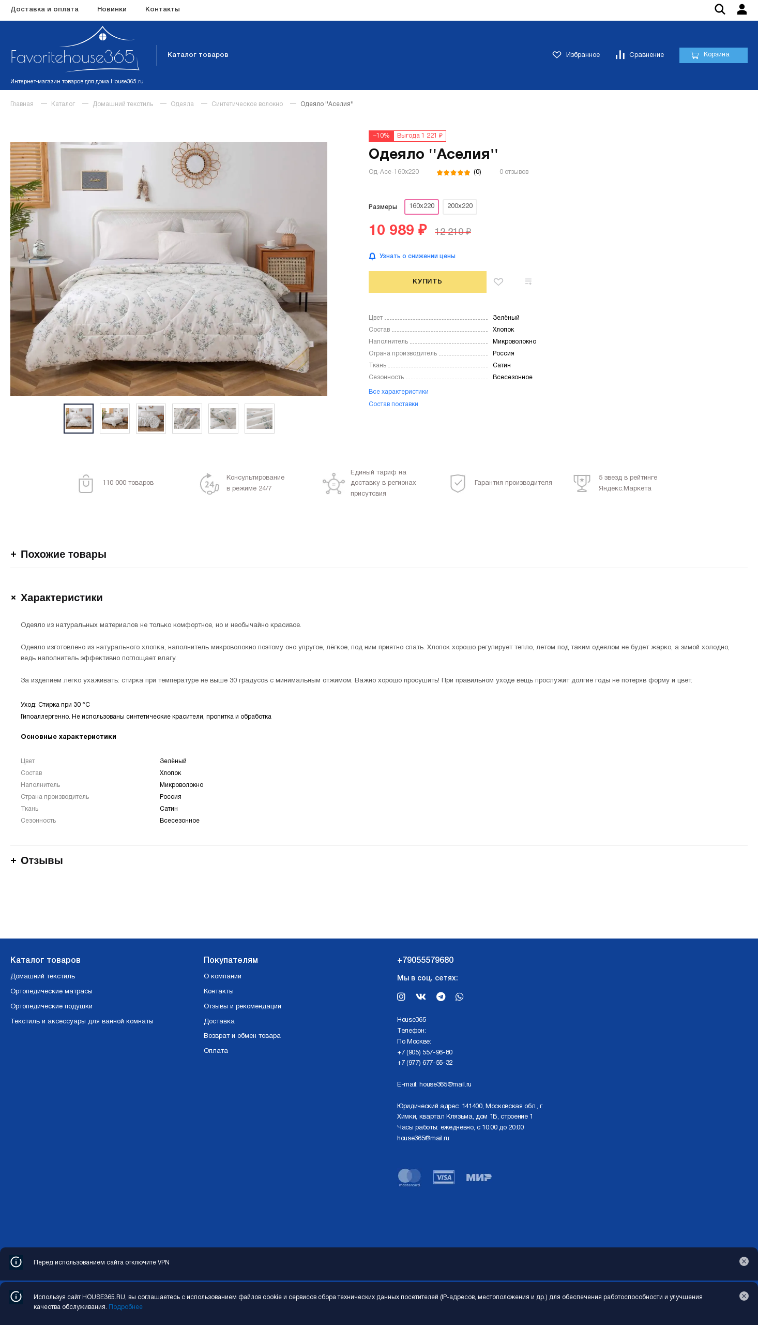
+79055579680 (425, 960)
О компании (222, 977)
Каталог (63, 104)
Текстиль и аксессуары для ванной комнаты (82, 1022)
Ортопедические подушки (51, 1007)
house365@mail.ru (445, 1085)
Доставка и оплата (44, 9)
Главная (22, 104)
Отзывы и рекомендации (242, 1007)
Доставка (219, 1022)
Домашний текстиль (123, 104)
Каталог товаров (198, 55)
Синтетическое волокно (247, 104)
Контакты (162, 9)
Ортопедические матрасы (51, 992)
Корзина (710, 55)
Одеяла (182, 104)
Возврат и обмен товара (242, 1036)
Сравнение (639, 55)
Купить (428, 282)
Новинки (112, 9)
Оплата (216, 1051)
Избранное (576, 55)
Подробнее (126, 1307)
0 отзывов (513, 172)
